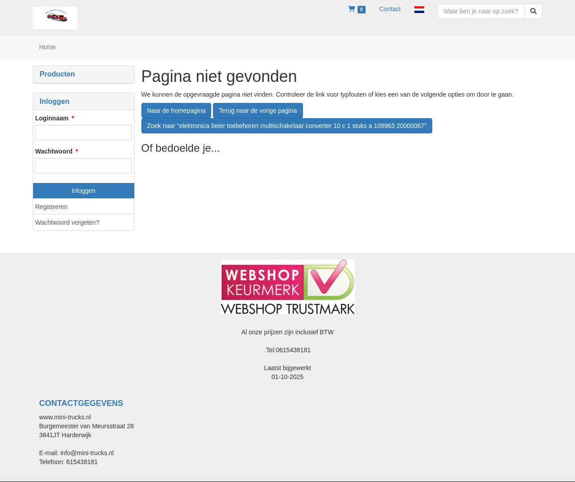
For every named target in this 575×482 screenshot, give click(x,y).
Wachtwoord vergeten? (67, 222)
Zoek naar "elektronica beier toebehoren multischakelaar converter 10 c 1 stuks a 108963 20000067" (287, 125)
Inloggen (84, 190)
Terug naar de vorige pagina (258, 110)
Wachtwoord (53, 151)
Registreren (51, 206)
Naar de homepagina (176, 110)
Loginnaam (52, 118)
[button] (419, 9)
